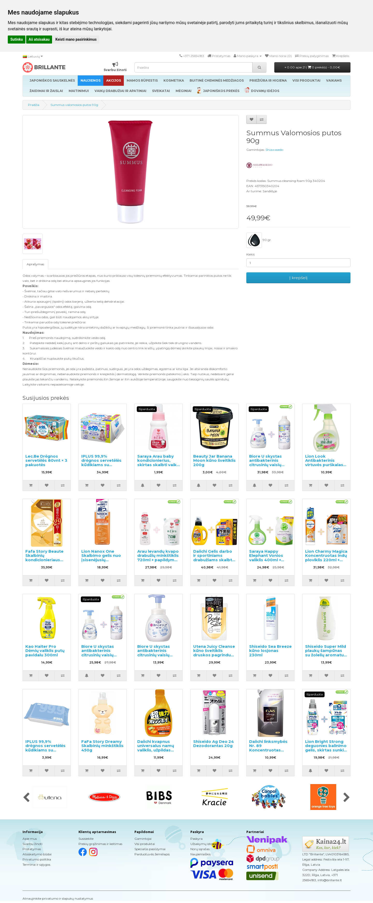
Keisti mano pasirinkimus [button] (76, 39)
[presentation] (26, 798)
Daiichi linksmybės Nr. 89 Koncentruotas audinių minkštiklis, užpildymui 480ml (269, 750)
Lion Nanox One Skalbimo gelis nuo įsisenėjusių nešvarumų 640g (101, 558)
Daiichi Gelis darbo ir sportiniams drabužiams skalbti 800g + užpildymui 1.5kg (213, 560)
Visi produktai (144, 844)
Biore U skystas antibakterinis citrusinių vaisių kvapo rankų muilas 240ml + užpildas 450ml (101, 657)
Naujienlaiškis (200, 854)
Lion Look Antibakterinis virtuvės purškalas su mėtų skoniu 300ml (324, 465)
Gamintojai (143, 839)
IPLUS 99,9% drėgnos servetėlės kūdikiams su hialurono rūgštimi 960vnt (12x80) (101, 465)
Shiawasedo (274, 150)
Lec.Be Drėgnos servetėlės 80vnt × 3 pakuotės (46, 460)
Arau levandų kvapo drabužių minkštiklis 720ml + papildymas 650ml (158, 558)
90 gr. (259, 240)
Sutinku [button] (16, 39)
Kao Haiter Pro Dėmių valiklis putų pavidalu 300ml (44, 650)
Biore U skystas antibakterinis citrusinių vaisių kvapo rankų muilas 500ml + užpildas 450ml (269, 467)
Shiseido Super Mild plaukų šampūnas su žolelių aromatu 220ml (325, 653)
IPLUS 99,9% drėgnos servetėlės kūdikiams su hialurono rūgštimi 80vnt (45, 750)
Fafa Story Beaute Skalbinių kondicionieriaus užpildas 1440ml (44, 558)
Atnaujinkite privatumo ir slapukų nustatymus (58, 898)
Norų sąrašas (200, 849)
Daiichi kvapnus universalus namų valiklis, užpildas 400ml (155, 748)
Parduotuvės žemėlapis (152, 854)
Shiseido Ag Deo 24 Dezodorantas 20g (213, 743)
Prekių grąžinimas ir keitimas (100, 844)
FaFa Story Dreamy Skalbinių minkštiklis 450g (102, 745)
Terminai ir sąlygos (36, 864)
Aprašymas (35, 264)
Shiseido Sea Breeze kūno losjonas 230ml (270, 650)
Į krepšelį (298, 277)
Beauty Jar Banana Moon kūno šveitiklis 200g (214, 460)
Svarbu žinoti (32, 844)
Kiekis (250, 254)
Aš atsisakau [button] (39, 39)
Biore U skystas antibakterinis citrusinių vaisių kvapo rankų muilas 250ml (157, 655)
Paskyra (196, 839)
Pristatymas (32, 849)
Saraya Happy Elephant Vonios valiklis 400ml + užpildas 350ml (266, 558)
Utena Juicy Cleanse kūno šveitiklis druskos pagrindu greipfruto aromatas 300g (214, 655)
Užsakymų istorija (203, 844)
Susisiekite (86, 839)
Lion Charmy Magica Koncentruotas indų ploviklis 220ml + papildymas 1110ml (326, 558)
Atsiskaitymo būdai (37, 854)
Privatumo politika (37, 859)
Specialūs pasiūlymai (150, 849)
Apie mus (30, 839)
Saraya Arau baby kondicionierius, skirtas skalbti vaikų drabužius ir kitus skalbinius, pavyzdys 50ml (158, 467)
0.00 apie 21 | (312, 67)
